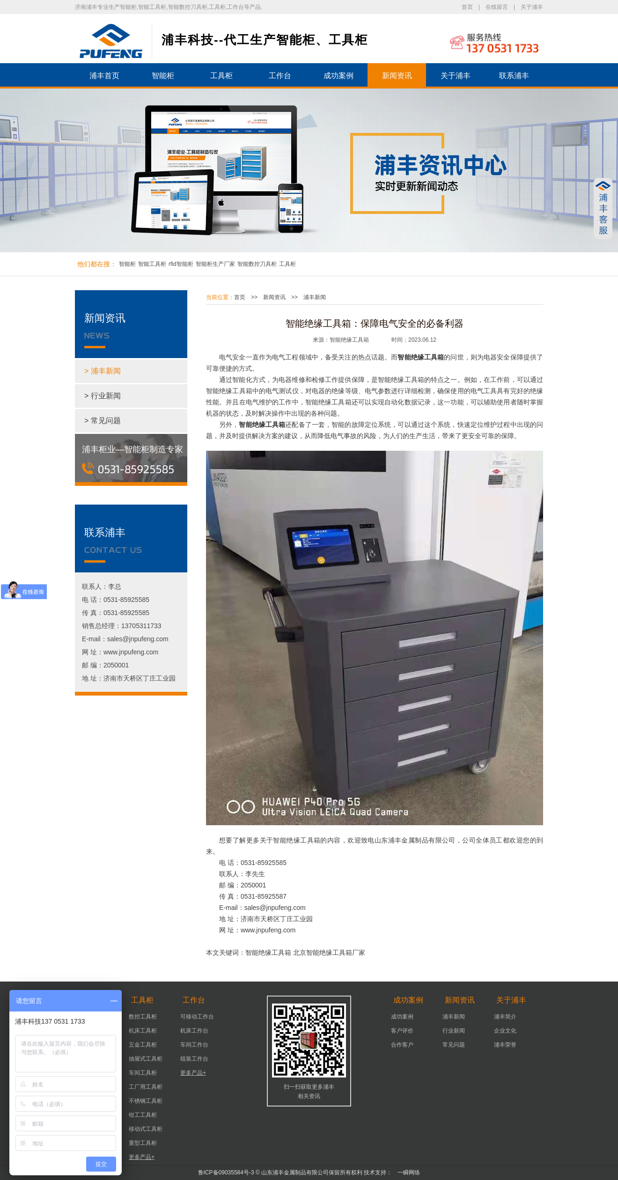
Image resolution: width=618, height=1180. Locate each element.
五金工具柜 (143, 1044)
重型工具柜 (143, 1143)
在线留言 (497, 7)
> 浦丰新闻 (102, 371)
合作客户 (402, 1044)
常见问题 (453, 1044)
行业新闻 (453, 1030)
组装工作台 (194, 1058)
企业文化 (505, 1030)
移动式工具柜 (145, 1129)
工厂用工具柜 (145, 1087)
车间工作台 (194, 1044)
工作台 (280, 76)
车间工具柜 (143, 1073)
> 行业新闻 (102, 396)
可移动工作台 (197, 1016)
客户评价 (402, 1030)
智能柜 (163, 76)
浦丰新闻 (314, 297)
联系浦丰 (514, 76)
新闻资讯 (397, 76)
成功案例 (338, 76)
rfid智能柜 (181, 264)
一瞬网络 (406, 1172)
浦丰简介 (505, 1016)
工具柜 (221, 76)
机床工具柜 (143, 1030)
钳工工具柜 (143, 1115)
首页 (467, 7)
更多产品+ (141, 1157)
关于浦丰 (532, 7)
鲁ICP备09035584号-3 (226, 1172)
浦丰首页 (104, 76)
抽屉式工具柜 (145, 1058)
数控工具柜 (143, 1016)
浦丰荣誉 (505, 1044)
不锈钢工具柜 (145, 1101)
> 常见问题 (102, 421)
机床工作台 (194, 1030)
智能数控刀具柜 (257, 264)
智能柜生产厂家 (215, 264)
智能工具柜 (152, 264)
